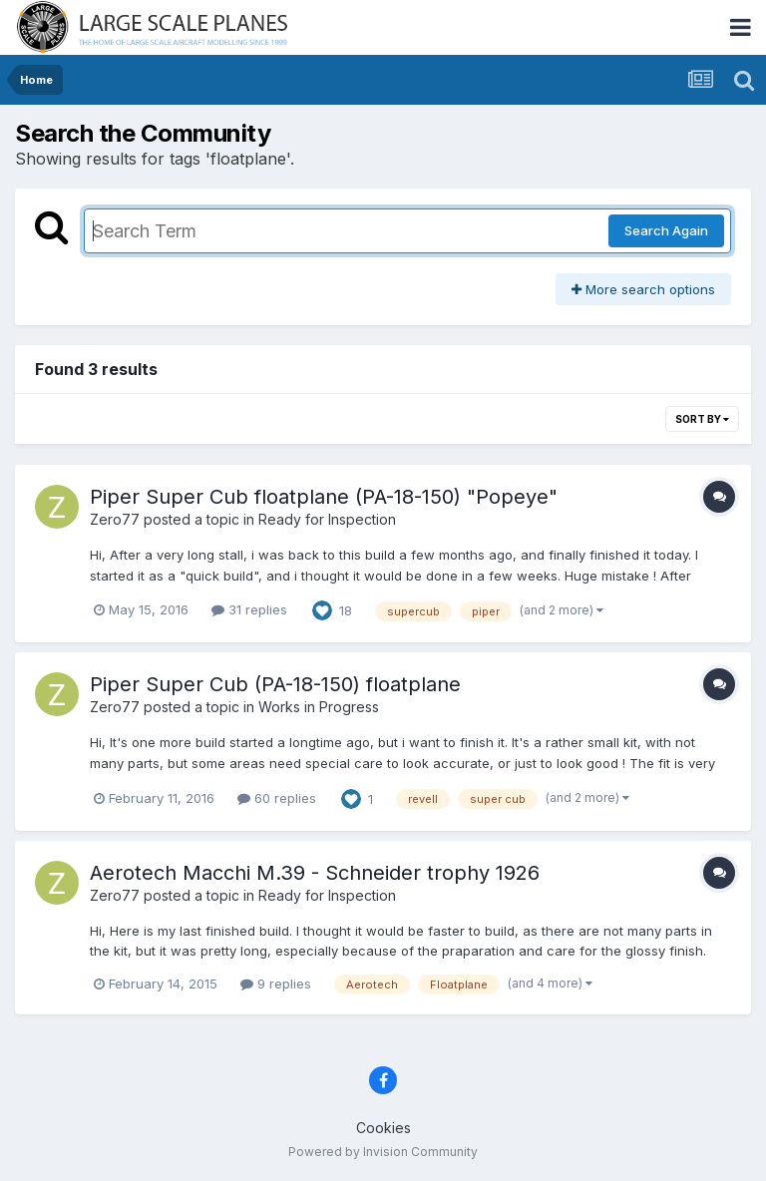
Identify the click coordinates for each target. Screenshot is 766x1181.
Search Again (666, 230)
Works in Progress (318, 706)
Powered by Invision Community (383, 1151)
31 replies (249, 609)
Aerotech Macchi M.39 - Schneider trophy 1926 (315, 873)
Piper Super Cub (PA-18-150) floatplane (275, 684)
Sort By (702, 419)
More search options (643, 289)
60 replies (276, 798)
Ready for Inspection (327, 519)
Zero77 (115, 519)
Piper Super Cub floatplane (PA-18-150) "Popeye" (324, 497)
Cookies (383, 1127)
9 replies (275, 983)
